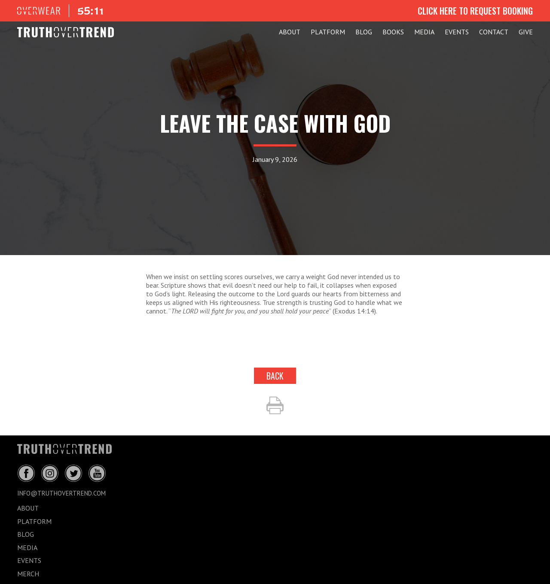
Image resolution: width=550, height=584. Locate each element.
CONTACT (493, 31)
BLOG (363, 31)
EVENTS (457, 31)
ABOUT (289, 31)
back (275, 375)
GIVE (526, 31)
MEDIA (424, 31)
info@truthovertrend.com (61, 493)
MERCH (28, 573)
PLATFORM (328, 31)
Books (393, 31)
